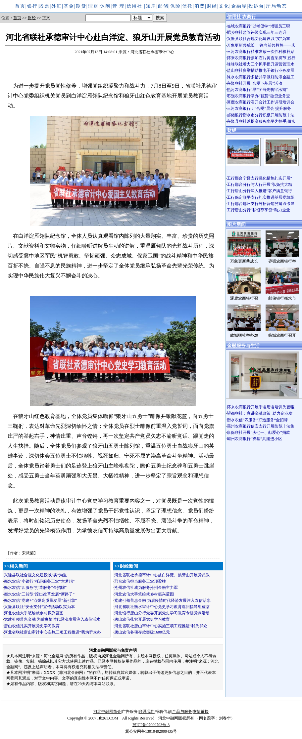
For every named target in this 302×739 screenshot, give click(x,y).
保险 (175, 6)
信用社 (135, 6)
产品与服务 (182, 711)
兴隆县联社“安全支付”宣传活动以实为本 (39, 606)
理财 (93, 6)
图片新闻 (236, 224)
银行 (32, 6)
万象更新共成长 (244, 261)
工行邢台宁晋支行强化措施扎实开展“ (259, 178)
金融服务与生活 (243, 345)
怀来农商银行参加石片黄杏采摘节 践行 (261, 58)
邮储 (163, 6)
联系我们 (147, 711)
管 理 (118, 6)
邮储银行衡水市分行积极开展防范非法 (260, 115)
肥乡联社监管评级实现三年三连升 (256, 32)
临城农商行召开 (282, 335)
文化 (224, 6)
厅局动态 (276, 6)
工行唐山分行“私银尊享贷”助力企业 (258, 210)
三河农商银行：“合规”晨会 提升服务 (259, 108)
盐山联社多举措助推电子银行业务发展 (260, 70)
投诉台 (256, 6)
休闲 (105, 6)
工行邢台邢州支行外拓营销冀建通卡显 (260, 203)
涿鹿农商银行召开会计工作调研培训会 (260, 102)
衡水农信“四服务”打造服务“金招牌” (35, 587)
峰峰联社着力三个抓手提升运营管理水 (260, 64)
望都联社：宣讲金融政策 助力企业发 (259, 413)
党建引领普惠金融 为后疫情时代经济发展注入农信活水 (52, 619)
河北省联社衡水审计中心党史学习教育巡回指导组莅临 (162, 606)
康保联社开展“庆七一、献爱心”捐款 (258, 432)
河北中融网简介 (107, 711)
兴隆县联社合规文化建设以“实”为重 (35, 575)
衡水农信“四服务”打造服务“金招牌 (257, 420)
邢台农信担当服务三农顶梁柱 (140, 581)
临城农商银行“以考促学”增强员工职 (258, 26)
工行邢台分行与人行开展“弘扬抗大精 (259, 184)
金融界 (239, 6)
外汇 (56, 6)
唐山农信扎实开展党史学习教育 (32, 626)
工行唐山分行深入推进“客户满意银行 (259, 190)
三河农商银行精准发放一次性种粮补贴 (260, 51)
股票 (44, 6)
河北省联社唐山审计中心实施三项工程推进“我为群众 (160, 626)
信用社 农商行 (241, 16)
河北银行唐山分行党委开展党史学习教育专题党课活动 (162, 613)
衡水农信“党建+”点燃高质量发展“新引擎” (40, 600)
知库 (151, 6)
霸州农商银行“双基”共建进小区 (254, 438)
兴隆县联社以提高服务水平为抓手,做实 (261, 121)
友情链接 (201, 711)
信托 (187, 6)
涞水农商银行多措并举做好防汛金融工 (260, 77)
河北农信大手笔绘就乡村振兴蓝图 (34, 613)
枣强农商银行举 (282, 261)
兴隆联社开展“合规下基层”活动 (254, 83)
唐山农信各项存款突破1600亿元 (142, 632)
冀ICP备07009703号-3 (151, 724)
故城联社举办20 (244, 335)
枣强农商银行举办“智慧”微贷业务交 (258, 96)
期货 (81, 6)
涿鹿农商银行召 (244, 298)
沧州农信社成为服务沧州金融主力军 (146, 587)
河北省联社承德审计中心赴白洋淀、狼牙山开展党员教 (162, 575)
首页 (20, 6)
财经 (212, 6)
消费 (199, 6)
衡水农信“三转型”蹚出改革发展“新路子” (39, 594)
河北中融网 (168, 718)
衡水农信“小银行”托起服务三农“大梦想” (39, 581)
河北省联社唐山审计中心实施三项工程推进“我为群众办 (52, 632)
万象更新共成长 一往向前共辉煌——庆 (261, 45)
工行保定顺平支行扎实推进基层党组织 (260, 197)
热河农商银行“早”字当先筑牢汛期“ (257, 89)
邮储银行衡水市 (282, 298)
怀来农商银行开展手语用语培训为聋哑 (260, 407)
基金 (69, 6)
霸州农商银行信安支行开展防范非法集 (260, 426)
